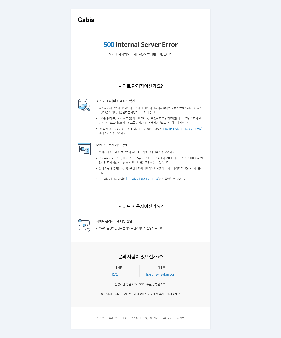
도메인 (100, 318)
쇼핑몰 (180, 318)
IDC (125, 318)
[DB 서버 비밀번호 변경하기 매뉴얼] (182, 129)
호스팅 (134, 318)
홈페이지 (168, 318)
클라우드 (114, 318)
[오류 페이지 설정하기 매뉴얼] (142, 179)
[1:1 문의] (118, 274)
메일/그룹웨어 (150, 318)
